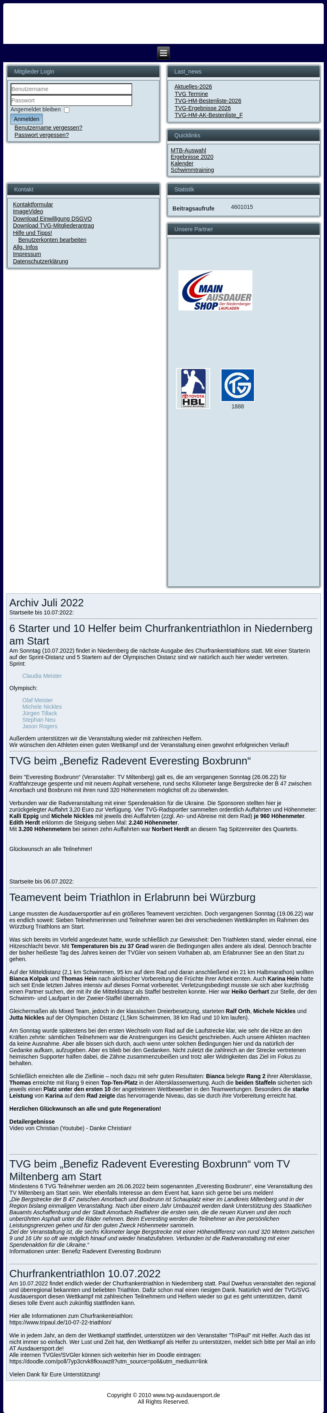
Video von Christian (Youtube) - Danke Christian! (70, 1128)
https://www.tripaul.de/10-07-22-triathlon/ (60, 1322)
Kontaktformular (33, 204)
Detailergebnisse (32, 1121)
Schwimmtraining (192, 170)
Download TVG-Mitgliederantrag (53, 225)
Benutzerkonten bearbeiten (52, 240)
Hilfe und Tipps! (32, 233)
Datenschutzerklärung (40, 261)
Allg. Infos (25, 247)
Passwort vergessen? (42, 135)
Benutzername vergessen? (48, 127)
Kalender (182, 163)
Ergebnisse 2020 (192, 157)
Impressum (27, 254)
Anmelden (26, 119)
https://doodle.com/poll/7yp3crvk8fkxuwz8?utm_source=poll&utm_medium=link (108, 1361)
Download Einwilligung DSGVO (52, 218)
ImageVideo (28, 211)
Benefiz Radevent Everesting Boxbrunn (111, 1251)
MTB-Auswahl (188, 150)
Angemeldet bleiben (36, 109)
